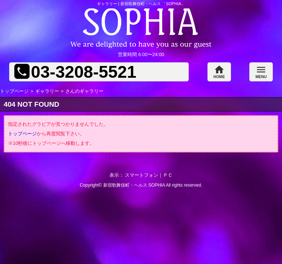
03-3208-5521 (83, 71)
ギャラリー (47, 91)
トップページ (14, 91)
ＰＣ (168, 175)
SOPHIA (156, 185)
